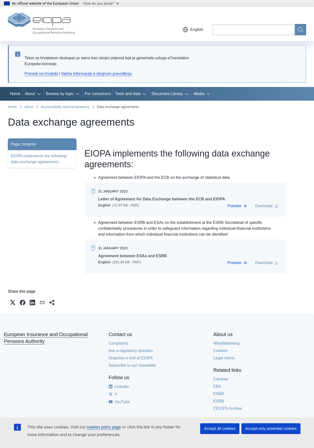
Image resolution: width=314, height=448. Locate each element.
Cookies (220, 351)
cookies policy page (104, 427)
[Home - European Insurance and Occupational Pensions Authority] (41, 24)
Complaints (118, 343)
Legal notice (223, 358)
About (30, 94)
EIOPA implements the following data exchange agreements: (38, 159)
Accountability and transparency (65, 107)
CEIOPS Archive (227, 408)
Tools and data (128, 94)
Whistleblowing (226, 343)
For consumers (98, 94)
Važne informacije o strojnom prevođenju (96, 74)
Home (15, 94)
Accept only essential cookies (271, 428)
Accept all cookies (220, 428)
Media (199, 94)
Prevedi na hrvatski (41, 74)
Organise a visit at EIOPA (131, 358)
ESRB (218, 401)
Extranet (220, 379)
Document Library (167, 94)
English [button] (193, 30)
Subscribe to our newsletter (132, 365)
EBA (217, 386)
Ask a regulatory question (131, 351)
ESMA (218, 394)
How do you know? (101, 3)
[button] (237, 206)
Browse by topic (60, 94)
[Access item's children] (40, 94)
